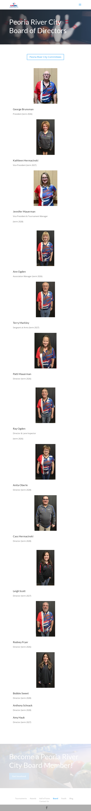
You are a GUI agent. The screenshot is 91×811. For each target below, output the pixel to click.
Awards (33, 798)
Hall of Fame (44, 798)
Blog (71, 798)
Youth (63, 798)
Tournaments (21, 798)
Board (55, 798)
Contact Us (44, 801)
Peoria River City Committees (45, 57)
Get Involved (19, 777)
